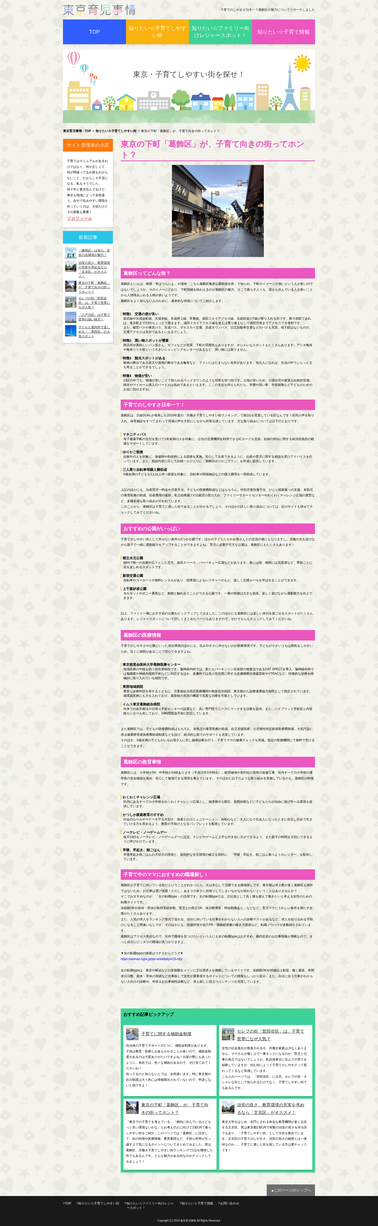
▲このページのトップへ (291, 1190)
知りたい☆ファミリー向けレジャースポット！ (220, 31)
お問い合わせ (229, 1203)
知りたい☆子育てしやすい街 (157, 31)
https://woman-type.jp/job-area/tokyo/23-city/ (151, 959)
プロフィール (79, 218)
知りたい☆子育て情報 (283, 32)
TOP (94, 32)
